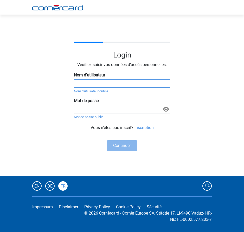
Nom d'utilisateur (89, 75)
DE (50, 186)
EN (37, 186)
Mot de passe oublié (89, 117)
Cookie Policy (128, 206)
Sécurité (154, 206)
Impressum (42, 206)
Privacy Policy (97, 206)
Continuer (122, 145)
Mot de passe (86, 100)
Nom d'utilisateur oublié (91, 91)
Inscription (144, 127)
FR (63, 186)
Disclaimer (68, 206)
